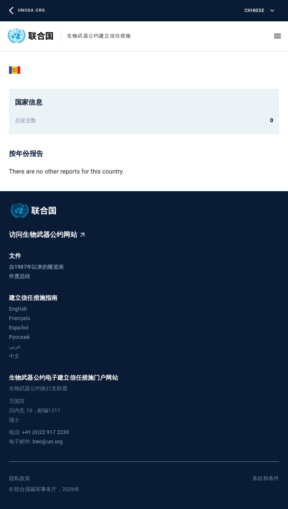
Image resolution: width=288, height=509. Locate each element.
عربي (15, 346)
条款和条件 (265, 478)
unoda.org (27, 10)
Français (19, 318)
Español (18, 328)
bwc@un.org (48, 442)
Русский (19, 337)
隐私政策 (19, 478)
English (18, 309)
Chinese (258, 10)
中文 (14, 356)
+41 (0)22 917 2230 (45, 432)
